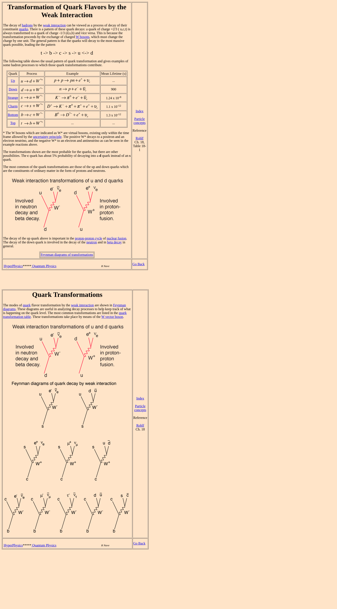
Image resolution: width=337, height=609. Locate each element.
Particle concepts (139, 121)
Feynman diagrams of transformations (67, 254)
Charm (13, 106)
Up (13, 80)
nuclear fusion (116, 238)
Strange (13, 97)
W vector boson (112, 317)
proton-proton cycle (88, 238)
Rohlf (139, 138)
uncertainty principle (47, 137)
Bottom (13, 115)
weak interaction (54, 25)
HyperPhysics (13, 266)
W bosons (82, 37)
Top (13, 123)
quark (27, 305)
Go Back (138, 264)
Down (13, 89)
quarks (23, 29)
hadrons (27, 25)
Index (139, 111)
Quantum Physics (43, 266)
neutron (91, 242)
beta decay (114, 242)
